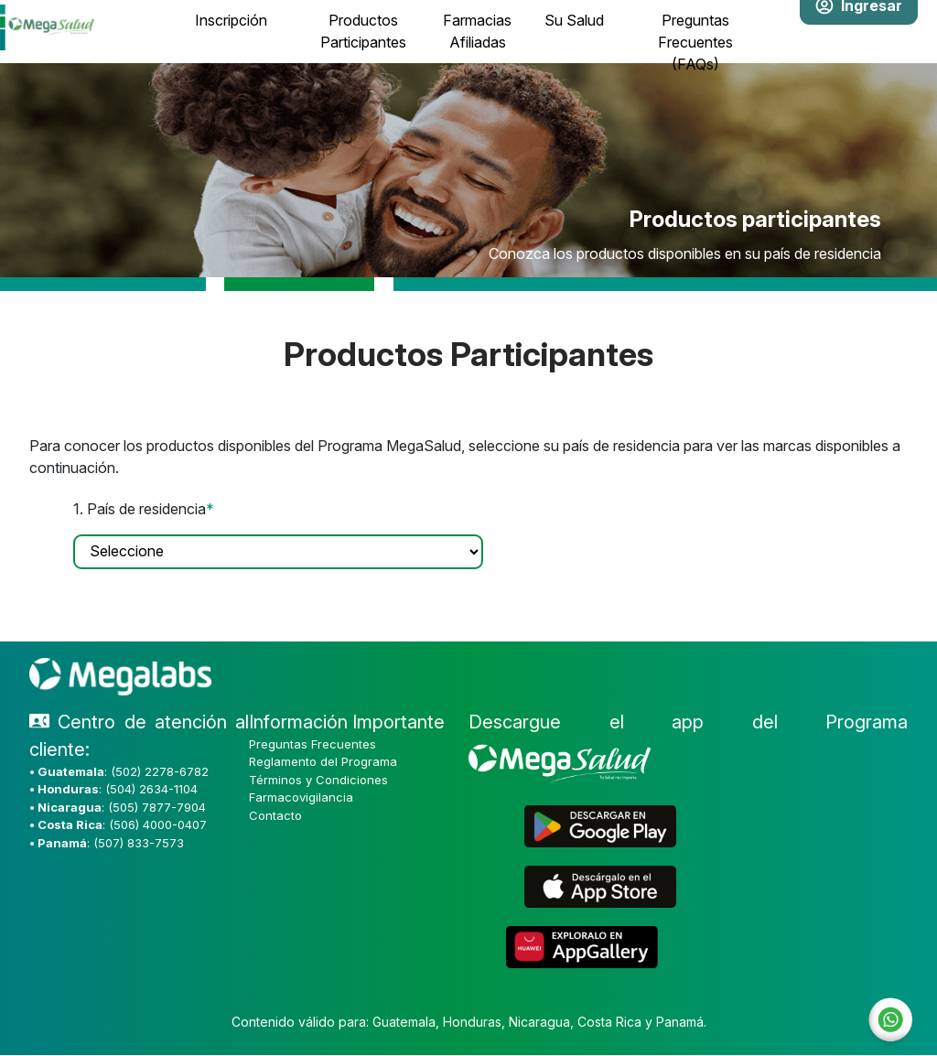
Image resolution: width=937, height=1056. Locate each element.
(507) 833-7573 (138, 842)
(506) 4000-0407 (158, 824)
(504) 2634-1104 (151, 788)
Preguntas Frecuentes (312, 744)
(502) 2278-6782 (160, 771)
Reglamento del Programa (323, 761)
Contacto (275, 815)
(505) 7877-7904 (157, 807)
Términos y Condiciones (318, 779)
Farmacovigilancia (301, 797)
